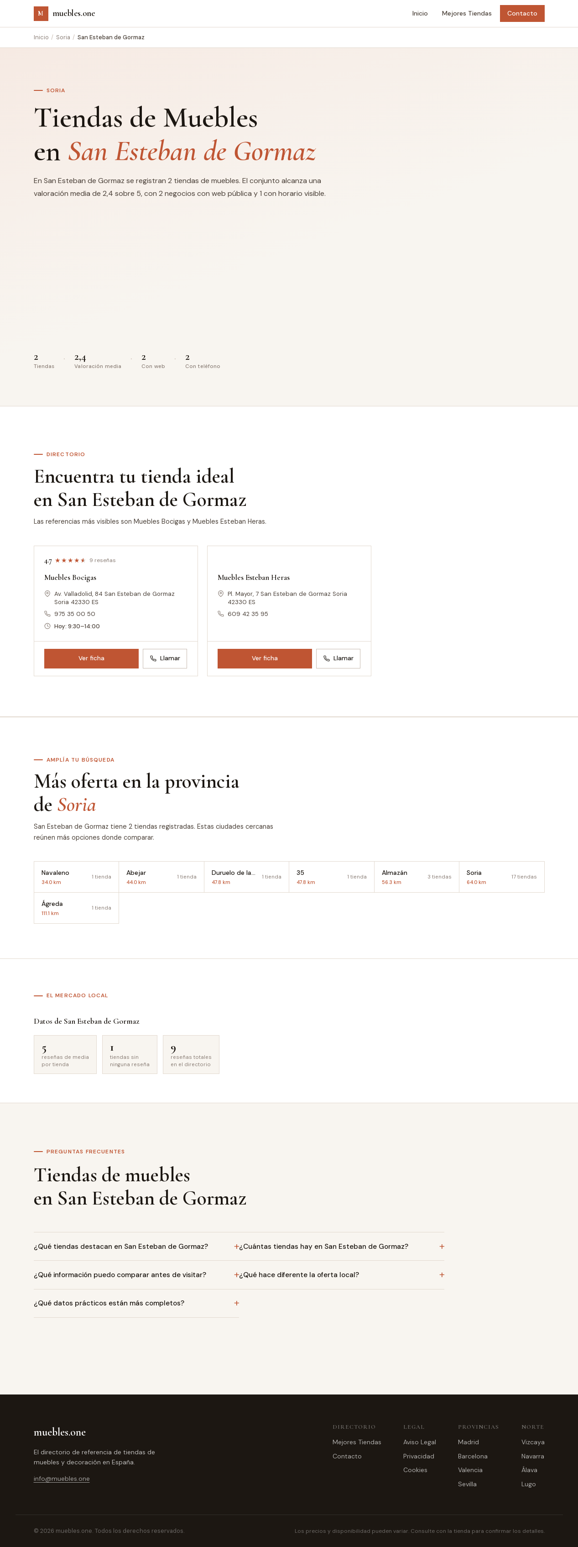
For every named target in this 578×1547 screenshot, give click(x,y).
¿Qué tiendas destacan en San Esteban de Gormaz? (121, 1246)
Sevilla (467, 1484)
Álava (529, 1470)
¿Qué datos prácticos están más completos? (109, 1303)
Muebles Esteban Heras (254, 577)
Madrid (468, 1442)
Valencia (470, 1470)
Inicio (420, 13)
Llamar (165, 658)
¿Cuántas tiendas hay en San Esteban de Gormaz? (323, 1246)
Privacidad (418, 1456)
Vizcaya (533, 1442)
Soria (63, 37)
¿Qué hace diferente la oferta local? (299, 1274)
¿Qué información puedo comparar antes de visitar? (120, 1274)
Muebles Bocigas (70, 577)
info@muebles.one (62, 1478)
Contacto (522, 13)
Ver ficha (91, 658)
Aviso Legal (419, 1442)
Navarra (532, 1456)
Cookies (415, 1470)
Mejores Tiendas (467, 13)
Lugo (528, 1484)
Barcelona (473, 1456)
